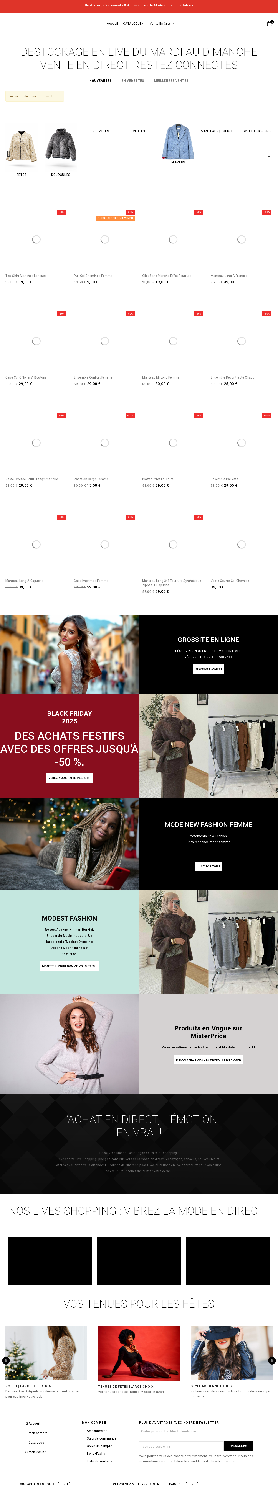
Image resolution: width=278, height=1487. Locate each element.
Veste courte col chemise (230, 581)
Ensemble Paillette (224, 479)
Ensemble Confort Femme (93, 377)
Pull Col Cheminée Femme (93, 275)
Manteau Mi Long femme (161, 377)
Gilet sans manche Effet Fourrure (166, 275)
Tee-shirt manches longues (26, 275)
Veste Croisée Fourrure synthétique (31, 479)
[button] (208, 669)
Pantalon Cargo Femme (91, 479)
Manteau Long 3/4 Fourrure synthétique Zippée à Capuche (171, 583)
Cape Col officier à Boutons (26, 377)
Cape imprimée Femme (91, 581)
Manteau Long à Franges (229, 275)
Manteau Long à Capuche (24, 581)
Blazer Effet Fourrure (158, 479)
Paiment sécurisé (184, 1484)
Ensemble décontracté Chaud (232, 377)
